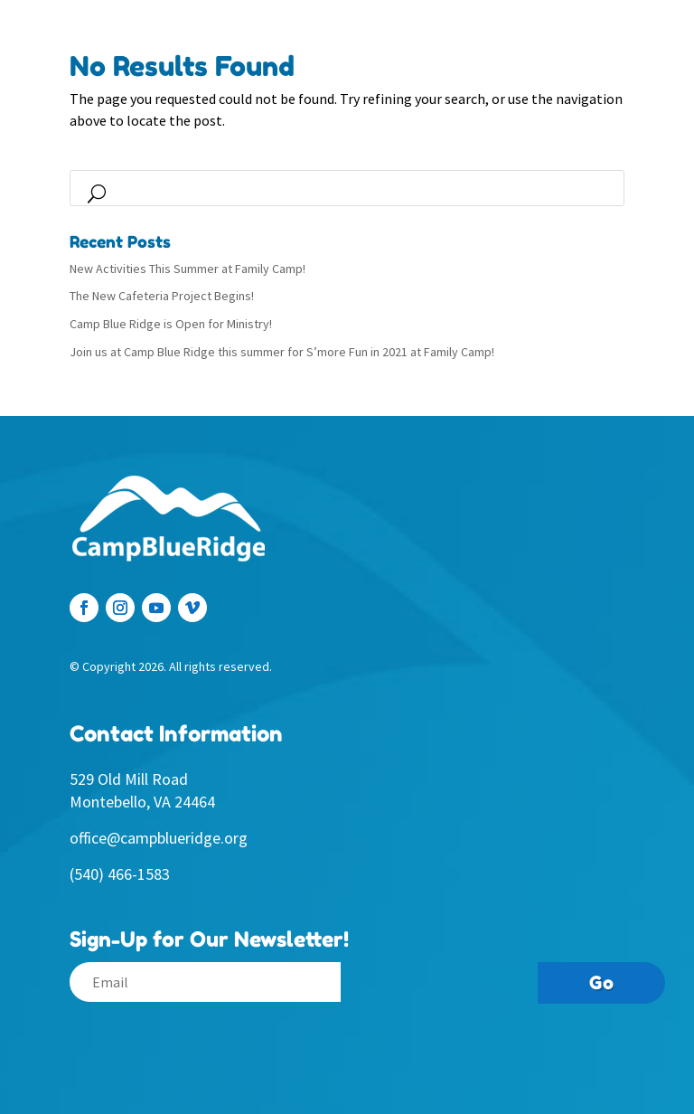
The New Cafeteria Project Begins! (162, 296)
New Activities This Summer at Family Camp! (187, 268)
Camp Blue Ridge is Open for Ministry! (171, 324)
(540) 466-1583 (120, 874)
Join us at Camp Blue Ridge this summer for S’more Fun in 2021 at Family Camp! (282, 352)
